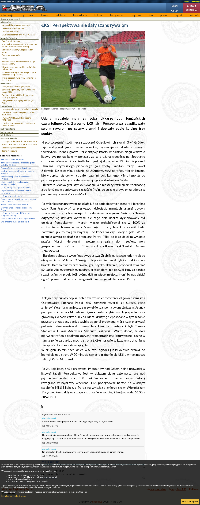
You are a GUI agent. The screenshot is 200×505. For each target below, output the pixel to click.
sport (179, 15)
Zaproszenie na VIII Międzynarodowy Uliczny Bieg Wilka (18, 96)
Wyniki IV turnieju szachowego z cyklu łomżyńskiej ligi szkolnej (19, 73)
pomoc (164, 15)
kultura (98, 15)
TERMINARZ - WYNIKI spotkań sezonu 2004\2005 (18, 113)
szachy (4, 58)
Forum (174, 5)
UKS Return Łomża (9, 138)
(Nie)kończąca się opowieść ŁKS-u (16, 187)
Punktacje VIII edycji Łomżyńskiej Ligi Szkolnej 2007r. (18, 62)
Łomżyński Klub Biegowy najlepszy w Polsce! (18, 101)
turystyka (136, 15)
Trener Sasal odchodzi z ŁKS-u (14, 204)
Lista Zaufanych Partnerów (13, 496)
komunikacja (80, 15)
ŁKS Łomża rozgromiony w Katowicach (18, 35)
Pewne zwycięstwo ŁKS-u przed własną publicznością (18, 200)
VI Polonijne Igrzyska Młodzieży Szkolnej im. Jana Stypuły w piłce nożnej (19, 45)
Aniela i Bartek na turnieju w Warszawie (19, 144)
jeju (151, 15)
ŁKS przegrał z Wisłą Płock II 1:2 (15, 222)
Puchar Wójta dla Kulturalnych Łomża (18, 218)
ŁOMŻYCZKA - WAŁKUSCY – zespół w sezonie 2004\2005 (18, 124)
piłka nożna (6, 22)
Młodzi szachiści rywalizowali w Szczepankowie (15, 183)
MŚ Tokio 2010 (7, 135)
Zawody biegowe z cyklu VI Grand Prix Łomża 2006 (18, 91)
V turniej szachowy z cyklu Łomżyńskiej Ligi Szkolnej (19, 68)
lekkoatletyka (7, 83)
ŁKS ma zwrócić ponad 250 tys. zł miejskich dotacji (15, 214)
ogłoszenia (27, 15)
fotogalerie (116, 15)
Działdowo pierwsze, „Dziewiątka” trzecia (20, 109)
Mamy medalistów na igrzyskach (16, 86)
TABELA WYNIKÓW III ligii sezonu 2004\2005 (16, 119)
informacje (7, 15)
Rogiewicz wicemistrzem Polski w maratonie (16, 191)
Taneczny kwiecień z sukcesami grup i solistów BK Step (18, 164)
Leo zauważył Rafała (11, 31)
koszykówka (6, 106)
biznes (44, 15)
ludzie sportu (7, 132)
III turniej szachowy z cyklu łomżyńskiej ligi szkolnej (19, 79)
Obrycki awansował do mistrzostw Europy (16, 209)
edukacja (61, 15)
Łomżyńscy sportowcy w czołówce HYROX (16, 177)
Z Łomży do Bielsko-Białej (13, 28)
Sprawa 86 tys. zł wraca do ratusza (16, 168)
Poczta (174, 10)
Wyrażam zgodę (190, 501)
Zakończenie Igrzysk (11, 41)
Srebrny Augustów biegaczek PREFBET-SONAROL (18, 172)
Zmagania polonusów (11, 55)
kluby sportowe (8, 129)
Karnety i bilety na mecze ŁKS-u (16, 25)
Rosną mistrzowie (9, 151)
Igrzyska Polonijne (9, 38)
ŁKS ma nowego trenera (11, 196)
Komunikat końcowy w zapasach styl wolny (17, 51)
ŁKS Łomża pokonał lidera (12, 159)
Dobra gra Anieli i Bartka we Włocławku (19, 141)
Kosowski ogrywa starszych (14, 148)
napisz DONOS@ (192, 1)
